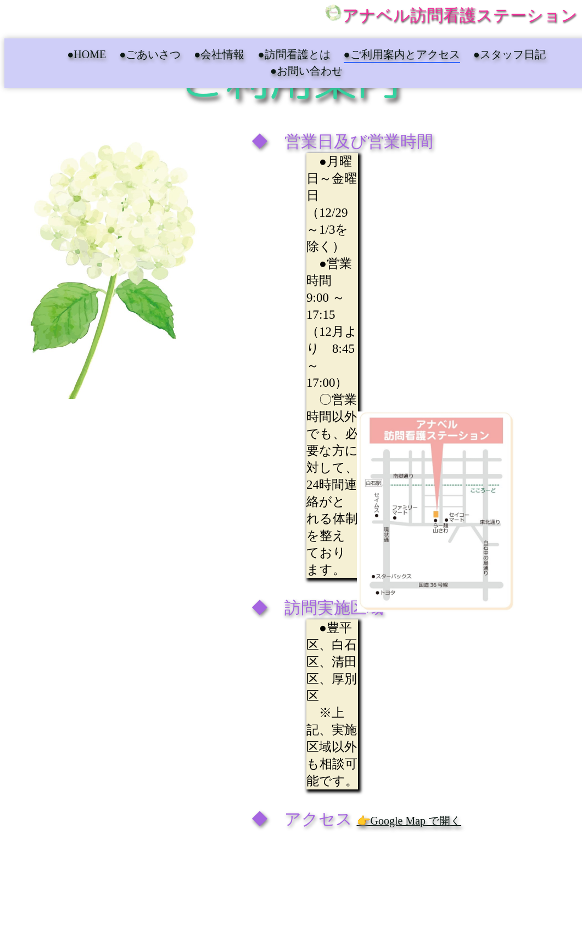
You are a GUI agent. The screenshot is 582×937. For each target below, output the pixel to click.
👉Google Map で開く (409, 821)
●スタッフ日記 (509, 54)
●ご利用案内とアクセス (402, 54)
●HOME (86, 54)
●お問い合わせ (306, 71)
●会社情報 (219, 54)
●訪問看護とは (294, 54)
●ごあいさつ (150, 54)
